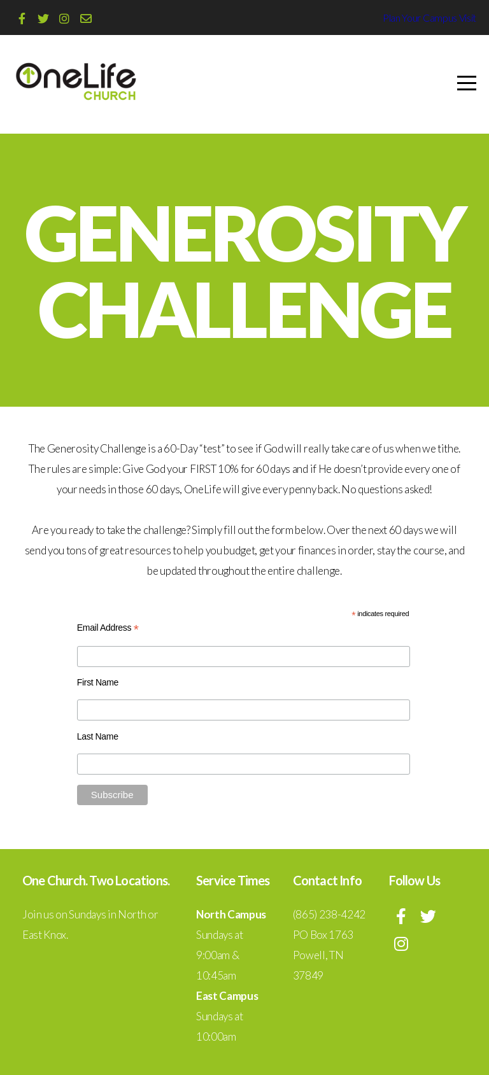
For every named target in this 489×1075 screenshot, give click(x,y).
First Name (97, 682)
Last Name (97, 736)
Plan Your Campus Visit (429, 17)
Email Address (108, 628)
